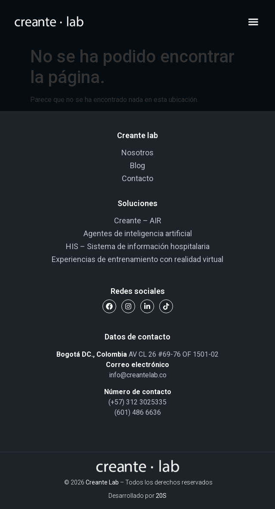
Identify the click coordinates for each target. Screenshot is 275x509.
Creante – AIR (137, 220)
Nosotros (137, 152)
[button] (253, 21)
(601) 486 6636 (137, 412)
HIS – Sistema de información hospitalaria (138, 246)
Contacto (137, 178)
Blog (137, 165)
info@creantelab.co (138, 375)
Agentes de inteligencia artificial (137, 233)
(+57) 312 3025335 (137, 402)
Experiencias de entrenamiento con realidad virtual (137, 259)
